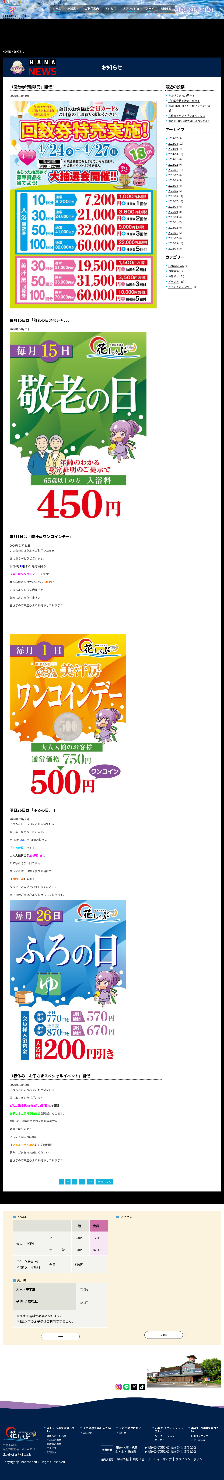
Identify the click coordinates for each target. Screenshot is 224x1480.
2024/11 (173, 159)
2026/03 (173, 243)
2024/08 (173, 143)
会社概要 (107, 1462)
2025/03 (173, 180)
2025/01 (173, 170)
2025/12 (173, 227)
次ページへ (104, 1182)
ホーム (57, 9)
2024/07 (173, 138)
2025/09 (173, 212)
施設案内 (73, 9)
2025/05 (173, 191)
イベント (173, 281)
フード (150, 9)
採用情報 (123, 1462)
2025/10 (173, 217)
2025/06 (173, 196)
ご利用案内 (92, 9)
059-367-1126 (17, 1457)
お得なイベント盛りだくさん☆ (186, 115)
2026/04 (173, 248)
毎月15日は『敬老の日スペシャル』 (189, 121)
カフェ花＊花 (198, 1443)
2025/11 (173, 222)
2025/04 (173, 185)
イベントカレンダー (180, 287)
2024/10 (173, 154)
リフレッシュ (130, 9)
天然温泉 (88, 1436)
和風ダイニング (199, 1439)
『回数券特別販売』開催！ (184, 100)
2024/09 (173, 149)
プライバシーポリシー (190, 1462)
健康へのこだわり (56, 1439)
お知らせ (166, 9)
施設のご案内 (54, 1447)
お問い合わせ (141, 1462)
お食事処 (173, 271)
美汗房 (122, 1436)
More (60, 1339)
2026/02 (173, 238)
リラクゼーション (164, 1439)
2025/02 (173, 175)
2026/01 (173, 232)
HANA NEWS (176, 266)
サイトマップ (163, 1462)
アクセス (110, 9)
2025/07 (173, 201)
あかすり (160, 1443)
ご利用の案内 (54, 1443)
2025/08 (173, 206)
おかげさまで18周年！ (181, 95)
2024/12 (173, 164)
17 (90, 1182)
